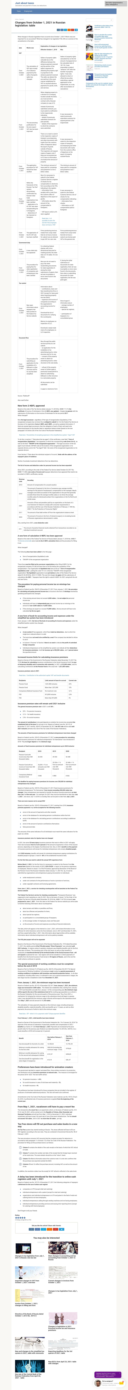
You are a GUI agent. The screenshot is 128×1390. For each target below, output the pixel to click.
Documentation (99, 62)
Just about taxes (24, 3)
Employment (28, 11)
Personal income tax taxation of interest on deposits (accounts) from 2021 (103, 75)
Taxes (19, 11)
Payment (97, 41)
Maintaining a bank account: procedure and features (103, 65)
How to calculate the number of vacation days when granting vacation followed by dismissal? (103, 37)
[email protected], (25, 541)
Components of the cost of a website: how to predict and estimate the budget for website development (99, 84)
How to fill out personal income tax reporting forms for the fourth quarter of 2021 (103, 46)
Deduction (97, 29)
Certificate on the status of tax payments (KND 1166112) (104, 26)
